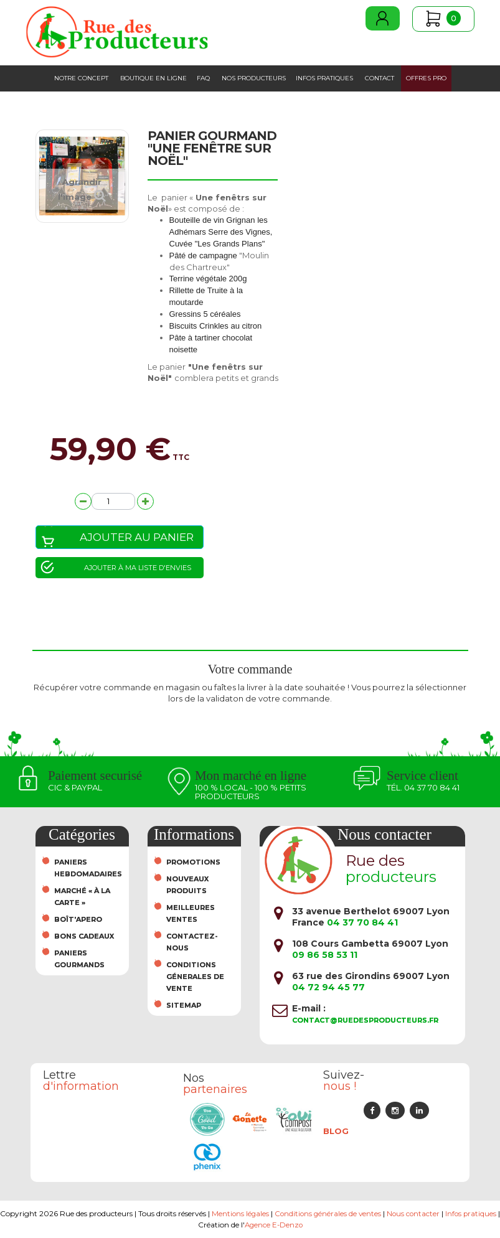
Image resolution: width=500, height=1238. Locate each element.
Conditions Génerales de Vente (195, 976)
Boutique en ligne (153, 78)
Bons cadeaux (84, 936)
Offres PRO (426, 78)
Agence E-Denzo (293, 1224)
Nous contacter (434, 1213)
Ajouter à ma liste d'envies (137, 567)
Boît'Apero (78, 919)
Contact (379, 78)
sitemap (183, 1005)
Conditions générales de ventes (347, 1213)
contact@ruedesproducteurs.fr (365, 1020)
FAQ (203, 78)
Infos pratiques (324, 78)
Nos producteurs (254, 78)
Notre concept (81, 78)
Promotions (193, 862)
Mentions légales (258, 1213)
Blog (336, 1131)
